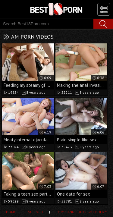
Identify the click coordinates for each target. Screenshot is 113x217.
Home (11, 211)
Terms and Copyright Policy (81, 211)
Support (35, 211)
